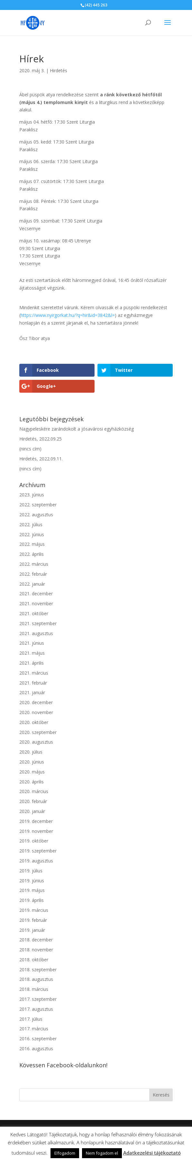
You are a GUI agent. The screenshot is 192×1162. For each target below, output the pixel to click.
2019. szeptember (38, 851)
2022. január (32, 584)
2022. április (31, 554)
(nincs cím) (30, 449)
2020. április (31, 782)
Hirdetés (58, 70)
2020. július (30, 752)
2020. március (33, 791)
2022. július (30, 524)
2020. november (36, 712)
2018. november (36, 950)
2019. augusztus (36, 861)
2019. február (33, 920)
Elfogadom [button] (64, 1153)
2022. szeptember (38, 505)
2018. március (33, 989)
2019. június (31, 881)
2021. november (36, 603)
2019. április (31, 900)
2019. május (32, 890)
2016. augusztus (36, 1048)
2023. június (31, 495)
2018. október (33, 960)
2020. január (32, 811)
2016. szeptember (38, 1038)
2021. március (33, 673)
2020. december (36, 702)
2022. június (31, 534)
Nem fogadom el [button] (102, 1153)
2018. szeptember (38, 969)
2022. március (33, 564)
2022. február (33, 574)
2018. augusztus (36, 979)
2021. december (36, 593)
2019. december (36, 821)
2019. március (33, 910)
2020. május (32, 772)
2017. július (30, 1019)
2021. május (32, 653)
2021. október (33, 613)
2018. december (36, 940)
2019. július (30, 871)
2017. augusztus (36, 1009)
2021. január (32, 692)
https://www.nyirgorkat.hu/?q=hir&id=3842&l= (68, 315)
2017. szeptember (38, 999)
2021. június (31, 643)
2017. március (33, 1029)
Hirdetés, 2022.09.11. (41, 459)
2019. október (33, 841)
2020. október (33, 722)
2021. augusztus (36, 633)
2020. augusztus (36, 742)
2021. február (33, 683)
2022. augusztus (36, 514)
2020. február (33, 801)
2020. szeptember (38, 732)
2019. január (32, 930)
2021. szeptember (38, 623)
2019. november (36, 831)
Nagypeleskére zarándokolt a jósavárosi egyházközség (76, 429)
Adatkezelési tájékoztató (152, 1152)
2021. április (31, 663)
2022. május (32, 544)
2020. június (31, 762)
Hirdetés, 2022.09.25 (40, 439)
